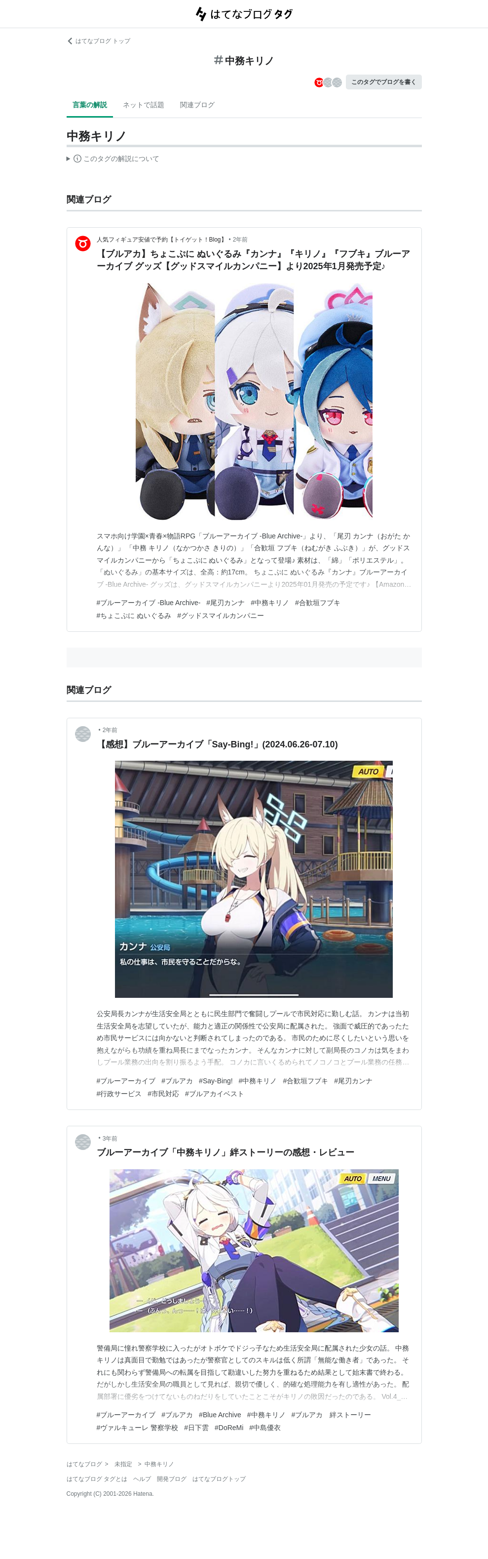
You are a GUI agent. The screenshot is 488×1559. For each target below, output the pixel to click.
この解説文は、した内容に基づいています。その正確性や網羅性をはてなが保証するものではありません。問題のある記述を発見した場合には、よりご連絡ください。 (113, 160)
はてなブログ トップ (98, 41)
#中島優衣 (265, 1428)
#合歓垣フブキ (317, 603)
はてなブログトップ (219, 1479)
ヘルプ (142, 1479)
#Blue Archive (220, 1415)
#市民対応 (163, 1094)
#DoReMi (229, 1428)
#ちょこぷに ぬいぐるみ (134, 615)
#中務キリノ (270, 603)
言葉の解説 (90, 105)
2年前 (240, 239)
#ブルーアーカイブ (126, 1081)
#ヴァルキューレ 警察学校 (138, 1428)
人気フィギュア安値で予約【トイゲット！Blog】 (162, 239)
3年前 (110, 1138)
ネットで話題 (143, 105)
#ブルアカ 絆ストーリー (332, 1415)
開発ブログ (172, 1479)
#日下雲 (196, 1428)
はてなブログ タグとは (97, 1479)
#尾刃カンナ (225, 603)
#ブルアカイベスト (214, 1094)
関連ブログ (197, 105)
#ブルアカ (177, 1081)
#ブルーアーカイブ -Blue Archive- (149, 603)
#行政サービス (119, 1094)
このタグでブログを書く (383, 82)
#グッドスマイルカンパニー (220, 615)
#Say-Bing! (216, 1081)
